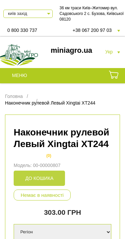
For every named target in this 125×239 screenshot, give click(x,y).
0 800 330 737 (22, 30)
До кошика (39, 178)
